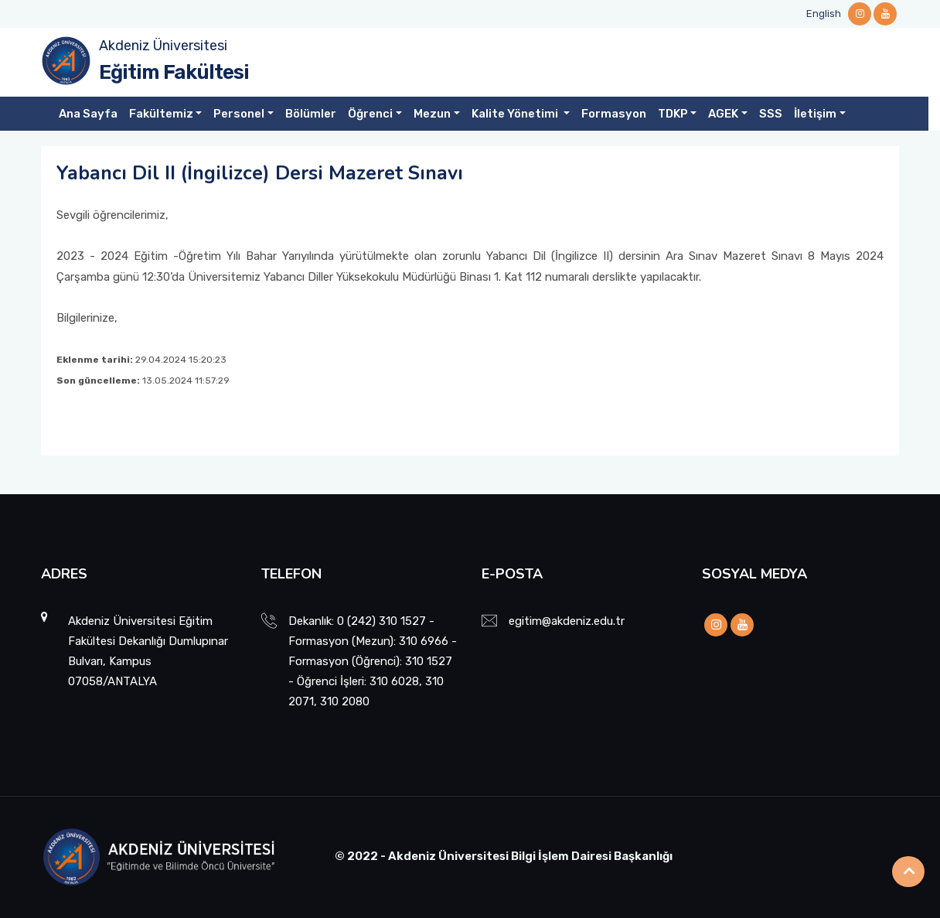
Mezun (432, 114)
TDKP (673, 114)
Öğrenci (370, 114)
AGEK (723, 114)
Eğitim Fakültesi (174, 72)
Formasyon (613, 114)
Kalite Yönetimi (516, 114)
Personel (238, 114)
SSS (770, 114)
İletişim (815, 114)
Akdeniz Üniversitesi (163, 45)
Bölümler (310, 114)
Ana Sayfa (88, 114)
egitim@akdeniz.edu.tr (567, 621)
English (823, 13)
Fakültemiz (161, 114)
